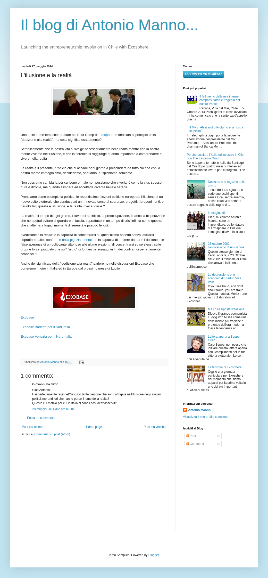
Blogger (153, 555)
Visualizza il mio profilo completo (205, 417)
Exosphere (106, 135)
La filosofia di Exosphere (225, 367)
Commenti (195, 444)
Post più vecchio (155, 427)
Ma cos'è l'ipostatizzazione (226, 309)
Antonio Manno (50, 361)
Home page (94, 427)
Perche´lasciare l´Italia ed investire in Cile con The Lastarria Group (215, 156)
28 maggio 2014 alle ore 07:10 (53, 409)
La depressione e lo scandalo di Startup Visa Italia (224, 278)
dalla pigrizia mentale (78, 240)
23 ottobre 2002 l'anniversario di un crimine (226, 245)
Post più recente (33, 427)
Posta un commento (41, 418)
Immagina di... (217, 213)
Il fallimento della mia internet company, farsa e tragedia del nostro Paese (219, 100)
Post (191, 436)
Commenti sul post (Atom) (52, 434)
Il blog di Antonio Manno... (109, 25)
